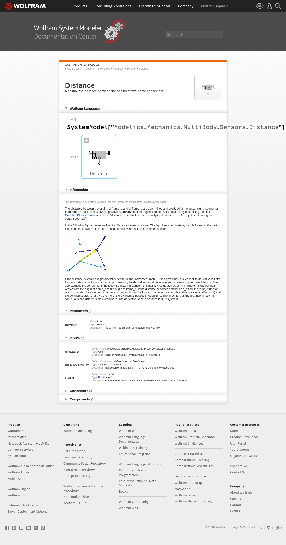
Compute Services (20, 449)
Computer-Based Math (191, 453)
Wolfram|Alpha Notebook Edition (31, 466)
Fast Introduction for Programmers (133, 472)
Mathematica (17, 437)
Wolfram (221, 527)
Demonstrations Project (192, 476)
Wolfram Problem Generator (195, 437)
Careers (235, 498)
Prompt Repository (77, 476)
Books (123, 491)
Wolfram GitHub (74, 503)
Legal (235, 527)
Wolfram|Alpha (185, 431)
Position (102, 377)
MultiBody (118, 68)
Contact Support (242, 472)
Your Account (239, 449)
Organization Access (244, 456)
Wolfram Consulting (77, 431)
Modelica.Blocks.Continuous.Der (85, 215)
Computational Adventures (194, 466)
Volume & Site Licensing (24, 505)
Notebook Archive (76, 497)
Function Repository (77, 457)
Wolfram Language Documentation (132, 439)
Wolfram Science (186, 495)
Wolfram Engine (19, 489)
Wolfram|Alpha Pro (21, 472)
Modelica (90, 68)
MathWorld (182, 489)
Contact (235, 505)
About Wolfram (241, 492)
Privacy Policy (252, 527)
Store (234, 431)
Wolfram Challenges (189, 443)
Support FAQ (239, 466)
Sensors (131, 68)
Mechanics (104, 68)
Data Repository (74, 451)
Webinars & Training (133, 447)
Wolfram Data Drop (188, 482)
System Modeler (73, 68)
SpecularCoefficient (109, 364)
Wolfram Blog (128, 508)
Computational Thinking (192, 460)
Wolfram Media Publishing (193, 501)
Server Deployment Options (27, 511)
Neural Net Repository (79, 469)
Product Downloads (244, 437)
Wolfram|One (17, 431)
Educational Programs (134, 454)
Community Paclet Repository (84, 463)
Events (235, 511)
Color (101, 351)
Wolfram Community (134, 502)
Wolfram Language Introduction (141, 464)
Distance (143, 68)
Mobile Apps (16, 478)
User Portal (238, 443)
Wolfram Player (19, 495)
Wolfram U (126, 431)
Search (177, 35)
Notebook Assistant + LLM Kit (28, 443)
